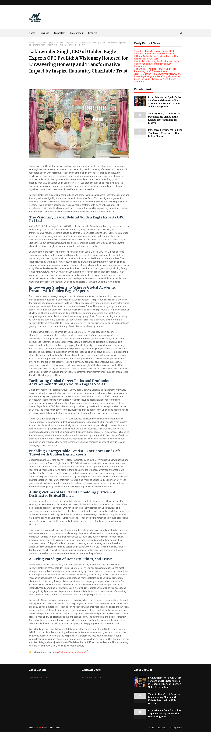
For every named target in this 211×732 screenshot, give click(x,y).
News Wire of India (52, 728)
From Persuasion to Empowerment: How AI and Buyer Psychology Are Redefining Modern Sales (158, 75)
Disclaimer (162, 728)
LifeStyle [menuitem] (92, 33)
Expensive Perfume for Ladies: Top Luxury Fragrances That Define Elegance (165, 133)
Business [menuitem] (44, 33)
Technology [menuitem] (59, 33)
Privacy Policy (176, 728)
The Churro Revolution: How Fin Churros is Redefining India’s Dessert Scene (155, 70)
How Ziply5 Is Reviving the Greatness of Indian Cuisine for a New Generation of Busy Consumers (157, 64)
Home (31, 43)
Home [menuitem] (32, 33)
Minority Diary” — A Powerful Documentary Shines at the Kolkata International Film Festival (164, 118)
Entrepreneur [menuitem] (77, 33)
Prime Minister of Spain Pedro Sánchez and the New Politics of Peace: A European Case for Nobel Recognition (165, 102)
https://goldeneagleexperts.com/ (71, 652)
